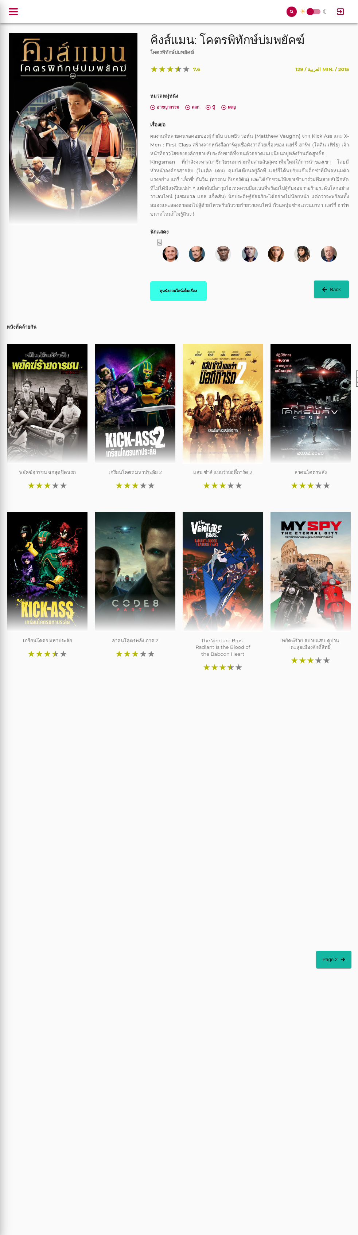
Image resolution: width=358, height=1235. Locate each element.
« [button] (159, 242)
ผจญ (228, 107)
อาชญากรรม (164, 107)
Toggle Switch (310, 11)
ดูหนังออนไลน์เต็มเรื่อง (178, 291)
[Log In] (340, 11)
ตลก (192, 107)
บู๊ (210, 107)
